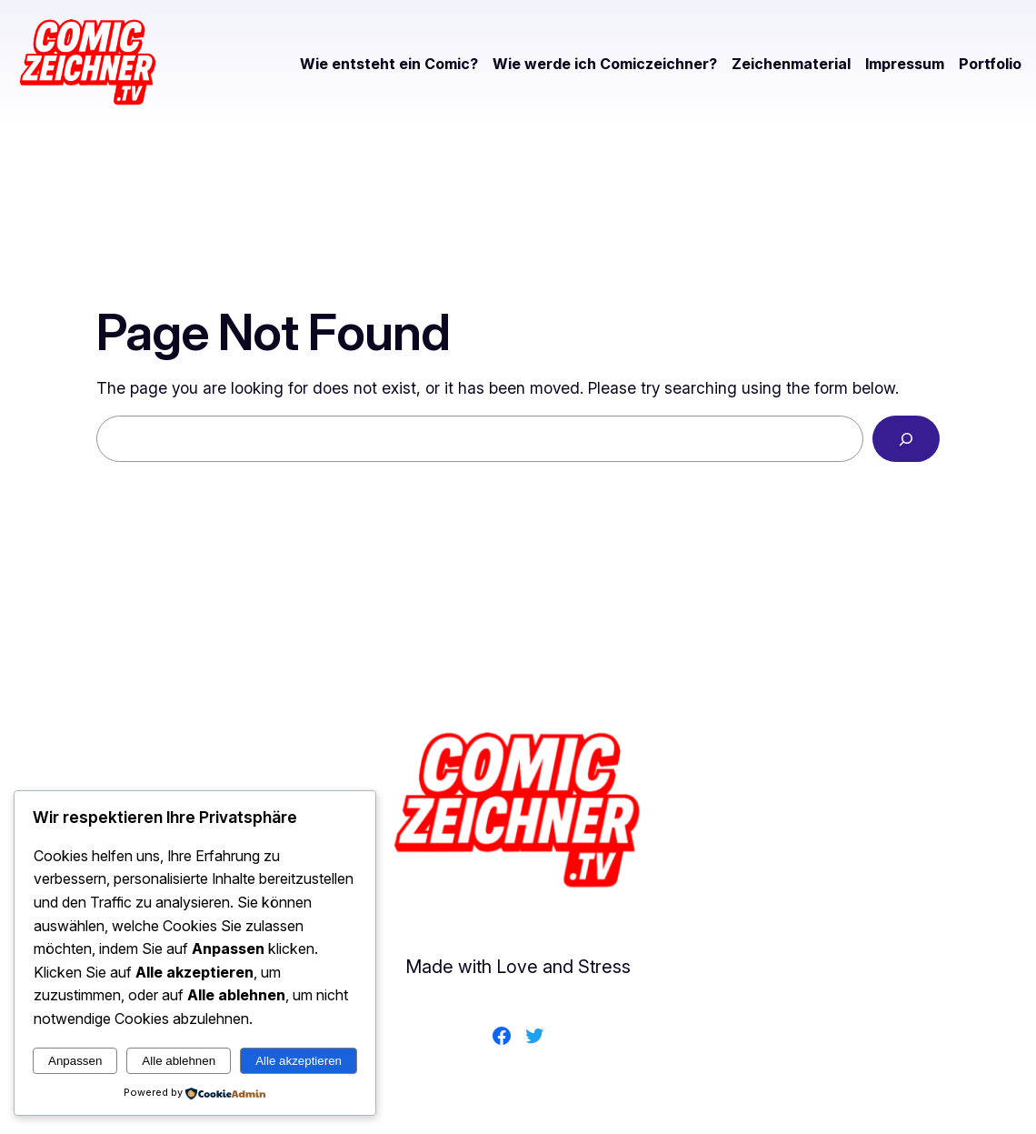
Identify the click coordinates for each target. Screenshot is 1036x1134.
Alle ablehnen (178, 1061)
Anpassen (75, 1061)
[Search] (906, 439)
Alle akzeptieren (298, 1061)
